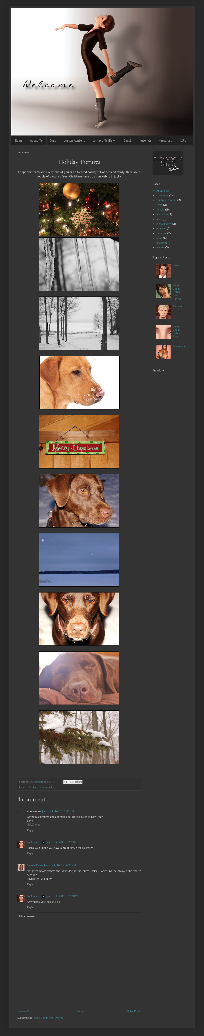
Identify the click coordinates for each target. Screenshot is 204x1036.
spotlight (161, 242)
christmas (33, 787)
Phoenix (177, 306)
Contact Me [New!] (104, 140)
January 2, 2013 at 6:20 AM (60, 865)
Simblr (128, 140)
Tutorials (145, 140)
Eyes (159, 204)
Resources (165, 140)
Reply (30, 830)
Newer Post (25, 1011)
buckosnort (33, 842)
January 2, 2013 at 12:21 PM (62, 896)
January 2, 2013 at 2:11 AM (61, 842)
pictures (161, 228)
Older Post (133, 1011)
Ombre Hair (179, 346)
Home (18, 140)
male (159, 219)
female (160, 209)
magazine (162, 214)
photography (47, 787)
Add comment (27, 916)
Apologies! (162, 190)
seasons (161, 233)
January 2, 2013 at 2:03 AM (58, 811)
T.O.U (183, 140)
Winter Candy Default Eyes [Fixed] (177, 292)
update (160, 247)
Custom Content (74, 140)
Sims (53, 140)
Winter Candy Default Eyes (177, 331)
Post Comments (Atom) (48, 1017)
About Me (36, 140)
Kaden (176, 265)
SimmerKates (35, 865)
